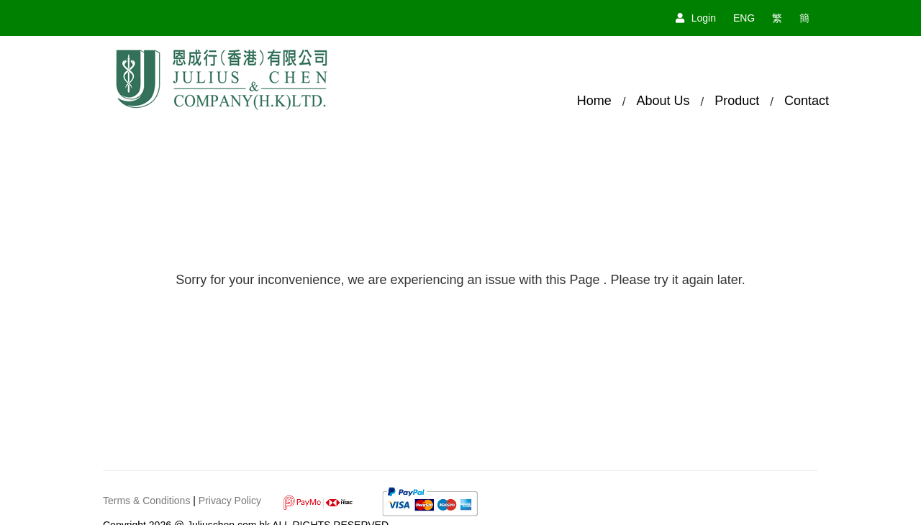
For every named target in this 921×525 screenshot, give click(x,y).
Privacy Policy (230, 500)
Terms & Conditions (146, 500)
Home (594, 100)
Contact (806, 100)
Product (736, 100)
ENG (744, 18)
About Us (662, 100)
